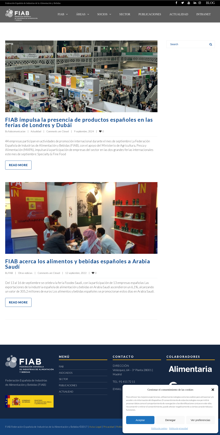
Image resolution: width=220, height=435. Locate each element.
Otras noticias (25, 273)
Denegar (170, 420)
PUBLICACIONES (68, 385)
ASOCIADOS (65, 372)
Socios (102, 14)
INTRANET (203, 14)
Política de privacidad (178, 428)
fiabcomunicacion (16, 131)
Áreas (80, 14)
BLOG (210, 3)
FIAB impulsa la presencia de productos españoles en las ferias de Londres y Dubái (79, 122)
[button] (213, 389)
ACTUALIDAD (178, 14)
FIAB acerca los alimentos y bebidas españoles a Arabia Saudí (77, 264)
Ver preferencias (200, 420)
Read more (18, 165)
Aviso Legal (95, 426)
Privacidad (108, 426)
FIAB (61, 14)
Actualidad (36, 131)
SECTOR (124, 14)
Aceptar (140, 420)
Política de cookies (159, 428)
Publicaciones (149, 14)
